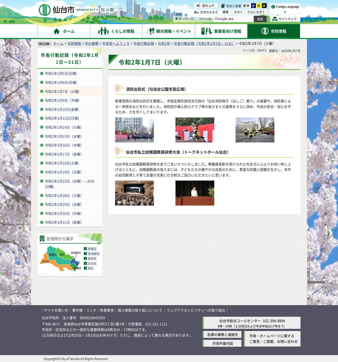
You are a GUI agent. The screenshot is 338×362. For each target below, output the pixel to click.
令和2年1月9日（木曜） (63, 100)
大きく (238, 12)
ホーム (58, 43)
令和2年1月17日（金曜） (64, 154)
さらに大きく (256, 12)
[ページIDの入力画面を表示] (197, 18)
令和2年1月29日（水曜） (64, 204)
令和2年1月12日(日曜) (62, 118)
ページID (203, 19)
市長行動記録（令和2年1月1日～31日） (204, 43)
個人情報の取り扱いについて (140, 310)
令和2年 (164, 43)
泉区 (91, 268)
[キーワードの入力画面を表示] (176, 18)
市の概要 (92, 43)
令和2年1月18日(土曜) (62, 162)
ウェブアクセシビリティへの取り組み (196, 310)
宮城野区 (94, 253)
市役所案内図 (222, 343)
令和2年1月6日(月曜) (61, 82)
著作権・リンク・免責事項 (93, 310)
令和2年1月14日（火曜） (64, 127)
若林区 (92, 258)
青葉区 (92, 249)
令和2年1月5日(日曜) (61, 73)
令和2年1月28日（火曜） (64, 195)
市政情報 (74, 43)
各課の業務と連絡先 (222, 334)
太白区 (92, 263)
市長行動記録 (143, 43)
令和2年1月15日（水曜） (64, 136)
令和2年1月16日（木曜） (64, 145)
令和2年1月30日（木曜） (64, 213)
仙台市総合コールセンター (240, 320)
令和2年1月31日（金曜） (64, 222)
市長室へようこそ (116, 43)
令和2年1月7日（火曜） (63, 91)
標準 (246, 5)
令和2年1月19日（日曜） (64, 172)
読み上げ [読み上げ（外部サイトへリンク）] (208, 5)
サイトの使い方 (56, 310)
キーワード (184, 19)
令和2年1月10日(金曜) (62, 109)
